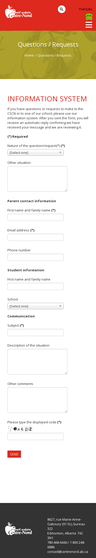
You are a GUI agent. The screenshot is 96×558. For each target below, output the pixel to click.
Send (14, 454)
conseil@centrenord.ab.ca (67, 551)
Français (85, 9)
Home (29, 55)
